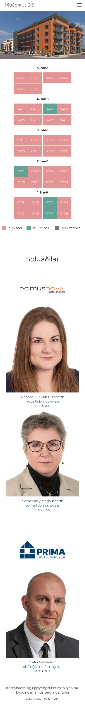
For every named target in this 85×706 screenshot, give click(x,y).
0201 (20, 171)
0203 (50, 171)
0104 (64, 202)
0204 (64, 171)
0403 (50, 109)
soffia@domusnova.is (42, 505)
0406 (35, 120)
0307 (50, 151)
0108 (64, 213)
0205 (21, 182)
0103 (49, 202)
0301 (20, 140)
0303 (50, 140)
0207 (50, 182)
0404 (64, 109)
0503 (50, 78)
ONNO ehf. (51, 699)
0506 (35, 89)
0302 (35, 140)
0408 (64, 120)
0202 (35, 171)
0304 (64, 140)
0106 (35, 213)
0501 (20, 78)
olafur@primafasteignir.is (42, 667)
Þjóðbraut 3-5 (19, 5)
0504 (64, 78)
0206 (35, 182)
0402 (35, 109)
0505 (20, 89)
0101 (20, 202)
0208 (64, 182)
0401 (20, 109)
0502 (35, 78)
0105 (20, 213)
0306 (35, 151)
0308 (64, 151)
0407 (50, 120)
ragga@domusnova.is (42, 401)
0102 (35, 202)
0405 (21, 120)
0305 (21, 151)
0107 (49, 213)
